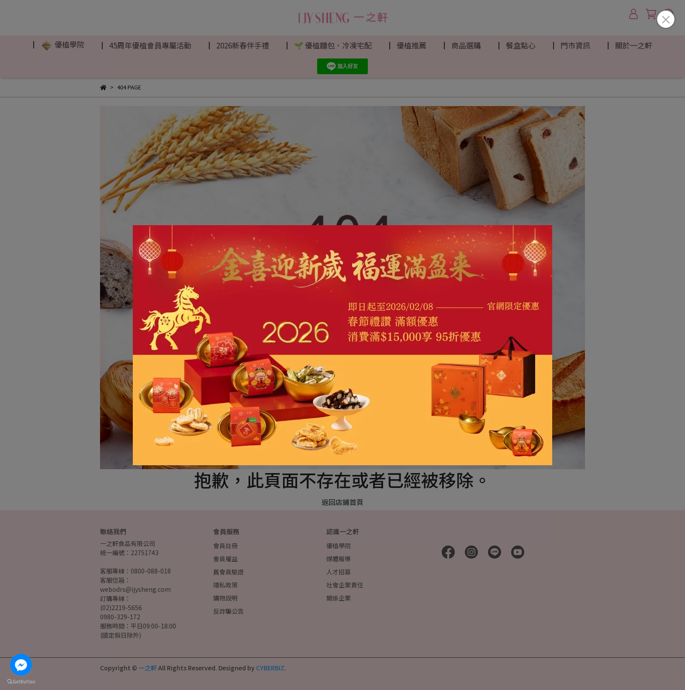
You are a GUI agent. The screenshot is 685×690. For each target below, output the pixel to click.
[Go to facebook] (21, 665)
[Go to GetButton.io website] (21, 681)
